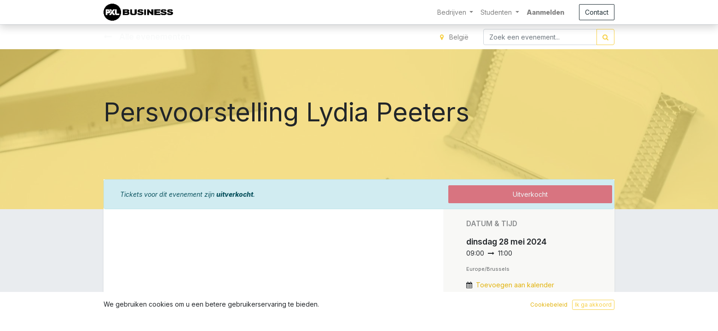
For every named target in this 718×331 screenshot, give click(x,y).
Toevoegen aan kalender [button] (515, 285)
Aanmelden (545, 12)
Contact (596, 12)
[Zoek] (605, 37)
